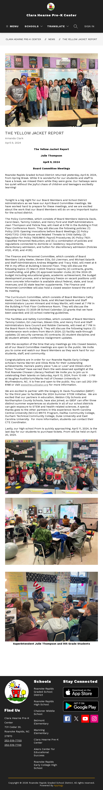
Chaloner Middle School (44, 712)
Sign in (89, 26)
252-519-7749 (12, 745)
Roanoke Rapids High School (44, 703)
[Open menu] (12, 26)
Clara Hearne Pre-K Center (23, 39)
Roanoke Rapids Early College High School (45, 765)
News (51, 39)
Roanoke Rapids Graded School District (44, 691)
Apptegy (58, 785)
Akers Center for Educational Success (44, 752)
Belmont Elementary (41, 722)
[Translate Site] (57, 26)
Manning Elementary (41, 731)
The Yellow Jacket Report (79, 39)
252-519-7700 (13, 740)
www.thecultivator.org (34, 384)
